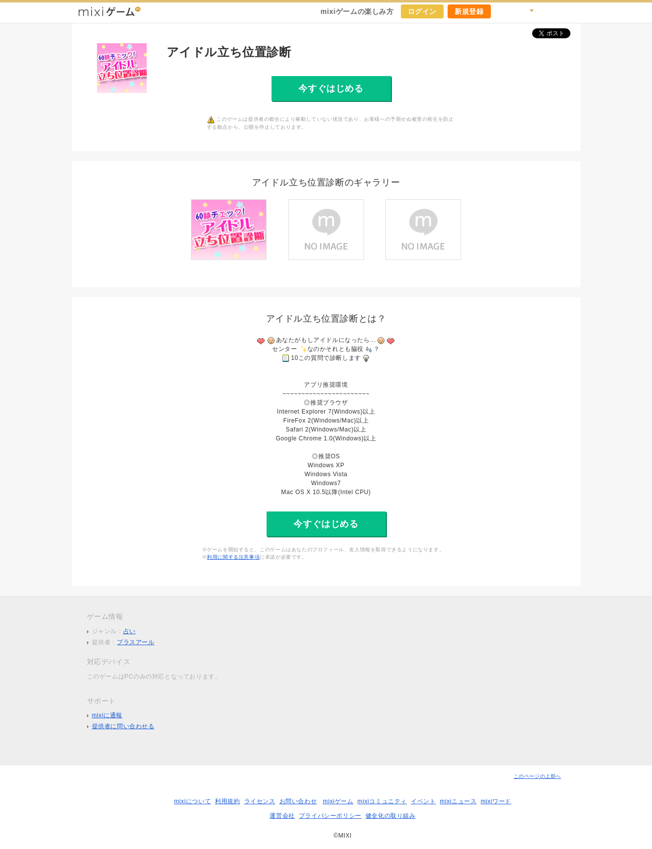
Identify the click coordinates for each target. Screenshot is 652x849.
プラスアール (136, 642)
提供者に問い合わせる (123, 726)
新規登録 (469, 11)
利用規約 (227, 801)
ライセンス (260, 801)
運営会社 (282, 815)
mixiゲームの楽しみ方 (356, 11)
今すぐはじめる (330, 88)
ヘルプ (548, 11)
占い (129, 631)
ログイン (422, 11)
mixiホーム (569, 11)
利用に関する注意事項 (233, 557)
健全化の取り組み (391, 815)
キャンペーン (504, 11)
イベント (423, 801)
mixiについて (192, 801)
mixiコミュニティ (382, 801)
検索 (526, 11)
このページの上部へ (537, 776)
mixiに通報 (107, 715)
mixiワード (495, 801)
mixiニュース (458, 801)
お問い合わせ (298, 801)
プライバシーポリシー (330, 815)
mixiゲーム (338, 801)
